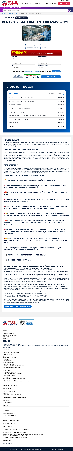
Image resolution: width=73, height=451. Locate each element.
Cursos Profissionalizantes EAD (12, 395)
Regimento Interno (8, 361)
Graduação (6, 400)
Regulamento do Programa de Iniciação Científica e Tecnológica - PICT (23, 434)
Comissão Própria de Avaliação (12, 367)
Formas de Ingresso (8, 362)
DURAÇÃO (14, 65)
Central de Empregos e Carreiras (12, 374)
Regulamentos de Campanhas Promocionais (15, 435)
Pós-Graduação (7, 402)
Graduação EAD (7, 388)
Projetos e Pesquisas (9, 364)
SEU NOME (14, 56)
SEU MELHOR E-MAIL (43, 56)
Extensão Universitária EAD (11, 391)
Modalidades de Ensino (9, 357)
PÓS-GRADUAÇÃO (12, 13)
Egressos (5, 369)
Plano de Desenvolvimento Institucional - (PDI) (16, 382)
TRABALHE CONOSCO (8, 333)
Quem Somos (6, 356)
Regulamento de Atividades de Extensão (14, 432)
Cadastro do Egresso (9, 375)
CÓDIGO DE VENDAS (56, 71)
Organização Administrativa (11, 352)
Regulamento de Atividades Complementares (16, 431)
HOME (3, 13)
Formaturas (6, 370)
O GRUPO (5, 330)
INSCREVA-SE (51, 76)
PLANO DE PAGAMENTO (43, 65)
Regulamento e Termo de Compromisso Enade (16, 429)
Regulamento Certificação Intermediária (15, 437)
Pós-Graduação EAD (8, 390)
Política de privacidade (57, 449)
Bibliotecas (6, 377)
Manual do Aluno (8, 408)
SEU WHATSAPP (42, 61)
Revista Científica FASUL (10, 380)
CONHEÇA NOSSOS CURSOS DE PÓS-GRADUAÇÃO (18, 306)
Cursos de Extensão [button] (51, 3)
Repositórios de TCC (8, 417)
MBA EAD (5, 393)
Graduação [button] (39, 3)
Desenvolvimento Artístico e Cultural (14, 378)
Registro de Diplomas (9, 413)
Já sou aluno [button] (64, 3)
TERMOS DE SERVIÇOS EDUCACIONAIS (32, 71)
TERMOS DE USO (7, 336)
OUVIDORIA (6, 338)
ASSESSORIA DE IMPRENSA (9, 335)
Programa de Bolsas (9, 423)
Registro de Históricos (9, 415)
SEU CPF (14, 61)
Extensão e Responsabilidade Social (13, 365)
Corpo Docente (7, 354)
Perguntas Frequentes (9, 372)
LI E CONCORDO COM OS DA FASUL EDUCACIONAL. (32, 71)
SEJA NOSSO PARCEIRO (9, 332)
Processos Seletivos (9, 359)
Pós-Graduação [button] (27, 3)
